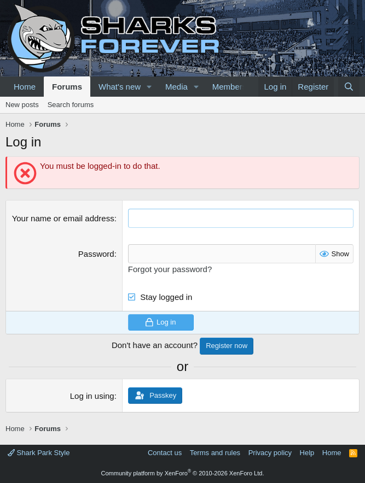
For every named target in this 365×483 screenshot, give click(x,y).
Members (229, 86)
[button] (149, 86)
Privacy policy (270, 453)
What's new (120, 86)
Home (25, 86)
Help (307, 453)
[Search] (349, 86)
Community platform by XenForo (182, 473)
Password (96, 253)
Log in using (92, 395)
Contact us (165, 453)
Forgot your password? (170, 269)
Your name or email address (63, 218)
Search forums (71, 105)
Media (176, 86)
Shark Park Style (38, 453)
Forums (67, 86)
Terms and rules (215, 453)
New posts (22, 105)
